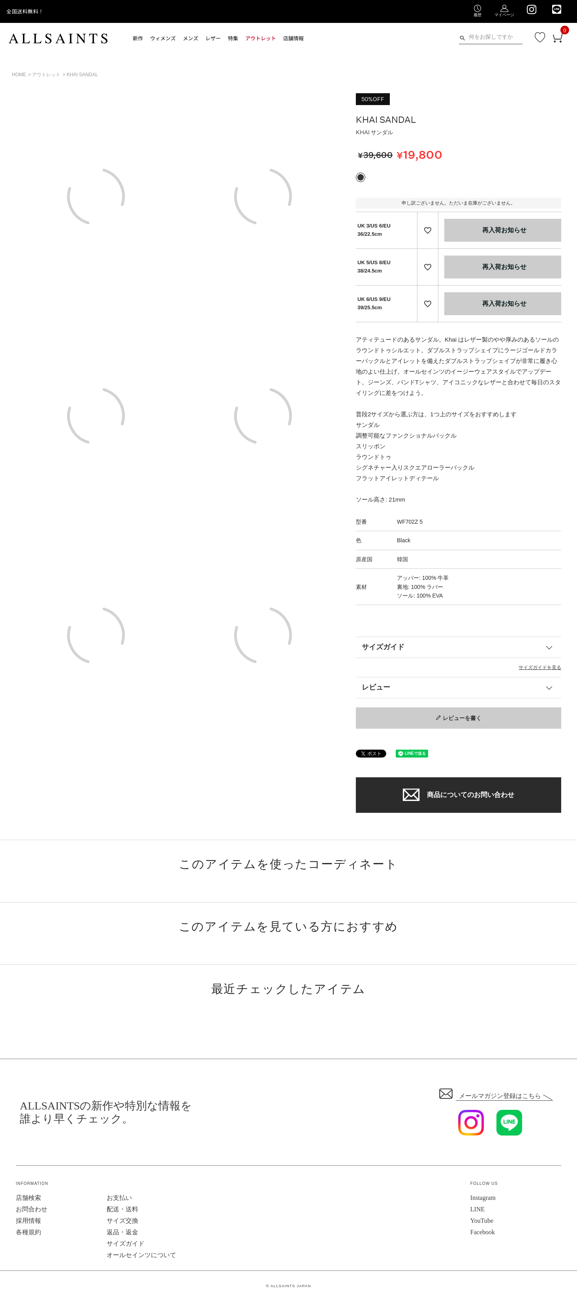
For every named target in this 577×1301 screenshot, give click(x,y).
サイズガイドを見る (540, 667)
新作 (138, 38)
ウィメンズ (163, 38)
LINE (477, 1209)
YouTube (481, 1220)
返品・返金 (122, 1232)
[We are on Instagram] (531, 9)
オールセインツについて (141, 1255)
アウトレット (260, 38)
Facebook (482, 1232)
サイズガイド (383, 647)
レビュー (376, 687)
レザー (213, 38)
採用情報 (28, 1220)
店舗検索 (28, 1197)
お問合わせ (31, 1209)
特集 (233, 38)
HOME (19, 74)
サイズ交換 (122, 1220)
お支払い (119, 1197)
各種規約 (28, 1232)
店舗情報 (293, 38)
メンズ (190, 38)
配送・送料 (122, 1209)
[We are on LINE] (556, 9)
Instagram (483, 1197)
